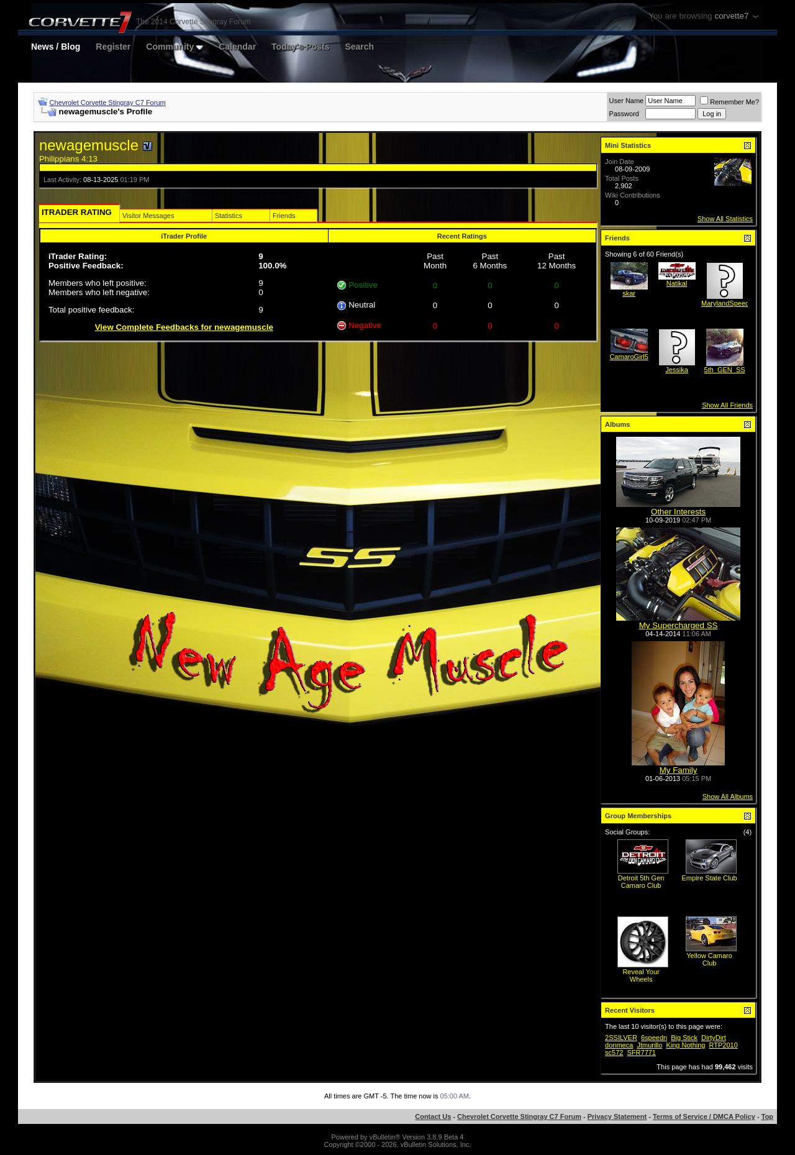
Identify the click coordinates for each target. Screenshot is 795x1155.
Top (767, 1116)
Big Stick (684, 1037)
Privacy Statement (617, 1116)
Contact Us (433, 1116)
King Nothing (685, 1045)
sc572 (614, 1052)
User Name (626, 100)
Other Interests (678, 511)
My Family (678, 770)
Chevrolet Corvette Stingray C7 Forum (108, 102)
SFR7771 (641, 1052)
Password (624, 113)
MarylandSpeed (725, 303)
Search (359, 47)
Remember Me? (729, 102)
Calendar (237, 47)
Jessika (676, 369)
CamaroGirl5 (628, 356)
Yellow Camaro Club (709, 959)
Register (113, 47)
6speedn (654, 1037)
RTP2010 (723, 1045)
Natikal (677, 283)
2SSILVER (621, 1037)
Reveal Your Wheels (640, 975)
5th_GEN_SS (724, 369)
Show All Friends (727, 405)
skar (628, 293)
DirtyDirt (713, 1037)
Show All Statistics (725, 218)
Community (174, 47)
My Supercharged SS (678, 625)
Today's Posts (300, 47)
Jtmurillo (649, 1045)
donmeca (619, 1045)
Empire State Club (709, 878)
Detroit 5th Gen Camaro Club (641, 881)
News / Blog (55, 47)
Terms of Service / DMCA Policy (704, 1116)
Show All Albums (727, 796)
